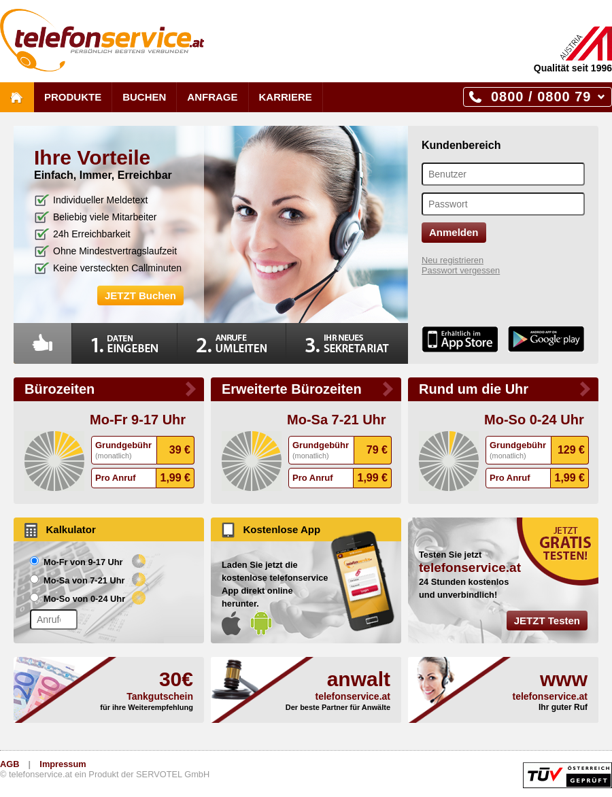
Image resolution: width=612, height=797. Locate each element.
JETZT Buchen (140, 295)
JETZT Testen (547, 620)
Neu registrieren (452, 260)
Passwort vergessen (461, 270)
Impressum (62, 764)
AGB (9, 764)
